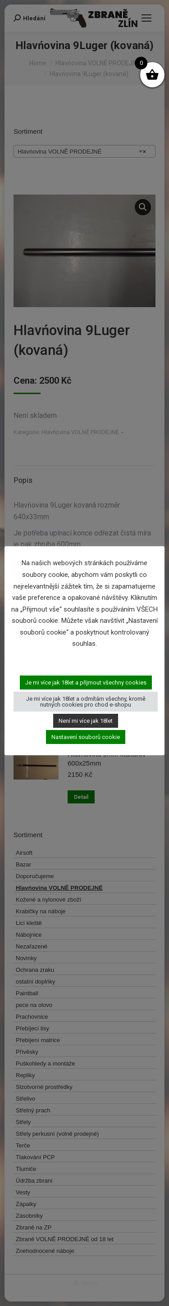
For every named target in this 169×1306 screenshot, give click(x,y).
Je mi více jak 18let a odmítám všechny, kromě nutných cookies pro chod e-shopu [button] (86, 701)
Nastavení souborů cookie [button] (85, 737)
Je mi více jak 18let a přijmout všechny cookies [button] (85, 682)
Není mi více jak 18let (86, 720)
